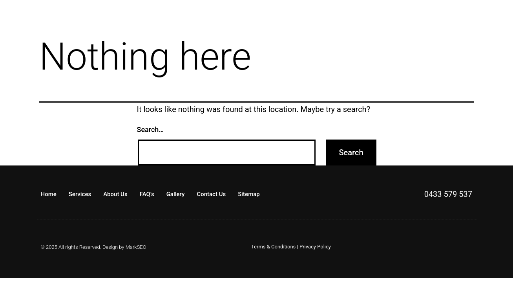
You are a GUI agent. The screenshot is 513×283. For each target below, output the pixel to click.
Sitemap (249, 194)
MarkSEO (136, 247)
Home (49, 194)
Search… (150, 129)
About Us (115, 194)
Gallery (175, 194)
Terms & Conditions (273, 247)
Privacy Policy (315, 247)
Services (80, 194)
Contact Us (211, 194)
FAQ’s (147, 194)
